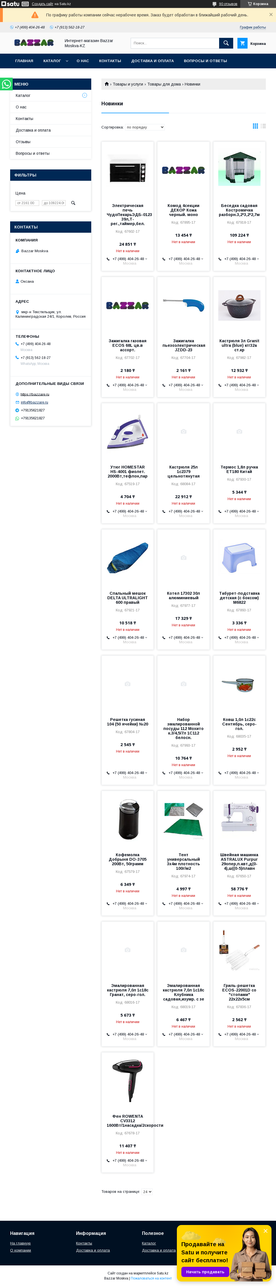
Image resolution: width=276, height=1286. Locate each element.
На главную (20, 1243)
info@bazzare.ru (34, 402)
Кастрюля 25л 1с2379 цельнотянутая (184, 471)
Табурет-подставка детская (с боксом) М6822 (239, 598)
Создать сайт (42, 4)
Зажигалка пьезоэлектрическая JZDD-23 (183, 345)
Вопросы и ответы (205, 61)
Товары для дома (164, 84)
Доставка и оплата (152, 61)
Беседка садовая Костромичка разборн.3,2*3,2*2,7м (239, 210)
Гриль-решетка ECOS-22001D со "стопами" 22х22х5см (239, 992)
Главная (24, 61)
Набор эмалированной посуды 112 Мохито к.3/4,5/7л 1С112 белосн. (183, 728)
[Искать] (226, 43)
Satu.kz (162, 1273)
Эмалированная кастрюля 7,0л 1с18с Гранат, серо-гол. (127, 990)
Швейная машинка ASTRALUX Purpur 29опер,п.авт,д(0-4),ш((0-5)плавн (239, 862)
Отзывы (23, 142)
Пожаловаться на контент (151, 1278)
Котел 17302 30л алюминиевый (183, 595)
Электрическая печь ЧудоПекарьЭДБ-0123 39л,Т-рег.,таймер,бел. (127, 214)
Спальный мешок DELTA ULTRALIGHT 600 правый (127, 598)
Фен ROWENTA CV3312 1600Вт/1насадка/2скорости (127, 1121)
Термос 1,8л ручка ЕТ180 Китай (239, 469)
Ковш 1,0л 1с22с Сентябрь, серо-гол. (239, 724)
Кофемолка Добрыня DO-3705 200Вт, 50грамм (127, 859)
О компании (20, 1250)
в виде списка (263, 127)
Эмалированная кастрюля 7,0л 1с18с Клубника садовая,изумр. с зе (183, 992)
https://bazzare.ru (35, 394)
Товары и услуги (128, 84)
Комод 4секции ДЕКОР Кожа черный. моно (183, 210)
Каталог (52, 61)
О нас (83, 61)
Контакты (110, 61)
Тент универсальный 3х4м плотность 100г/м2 (183, 862)
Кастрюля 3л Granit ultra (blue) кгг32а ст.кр (239, 345)
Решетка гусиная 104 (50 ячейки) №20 (127, 721)
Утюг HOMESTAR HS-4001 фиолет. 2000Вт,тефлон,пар (128, 471)
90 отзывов (228, 4)
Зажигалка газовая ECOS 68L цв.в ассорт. (127, 345)
